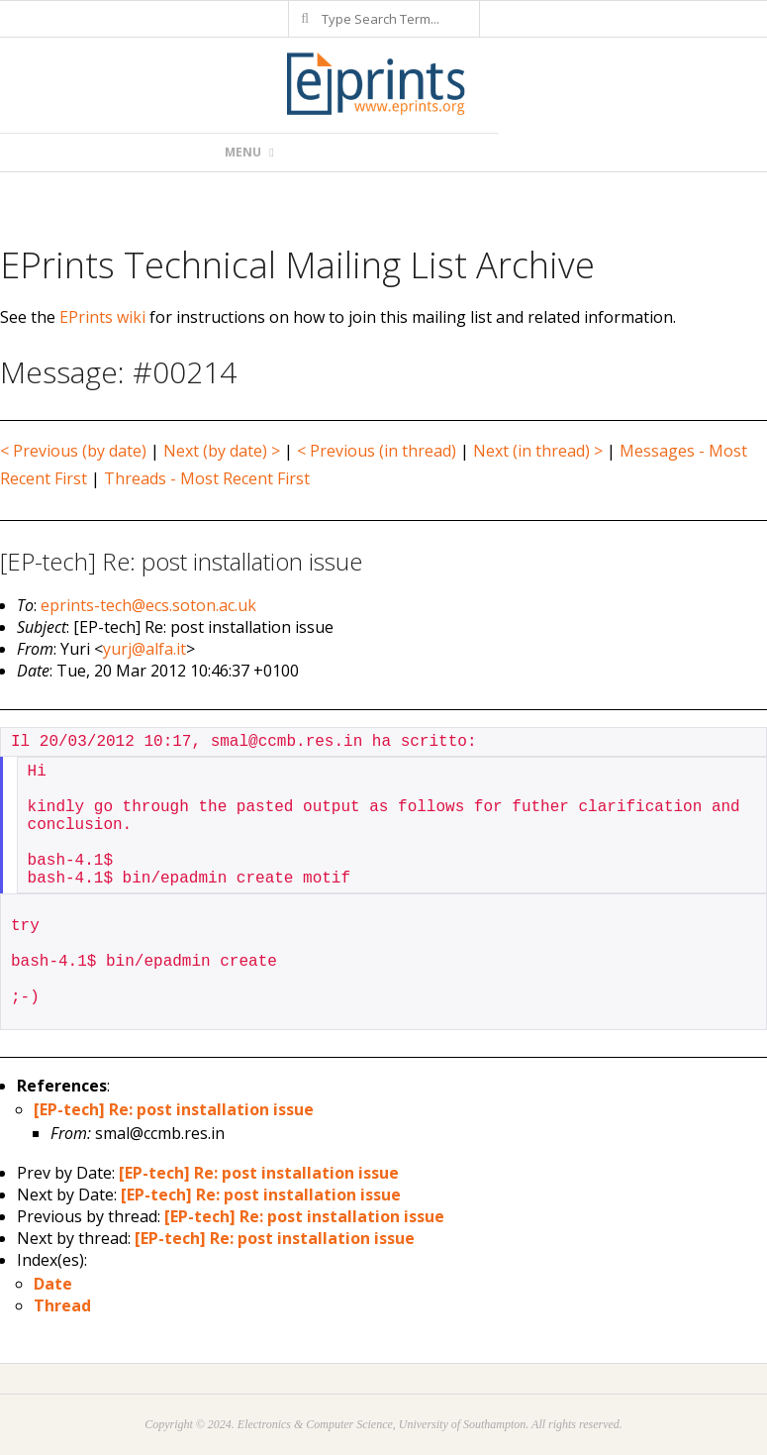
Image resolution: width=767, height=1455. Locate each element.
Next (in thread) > (538, 451)
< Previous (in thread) (376, 451)
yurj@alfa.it (144, 649)
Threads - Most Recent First (207, 478)
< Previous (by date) (73, 451)
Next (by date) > (221, 451)
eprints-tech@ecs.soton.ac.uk (148, 605)
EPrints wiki (102, 317)
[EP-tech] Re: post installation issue (174, 1109)
